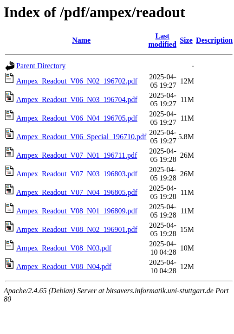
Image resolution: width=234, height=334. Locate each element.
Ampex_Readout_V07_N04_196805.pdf (76, 192)
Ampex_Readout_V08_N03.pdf (63, 248)
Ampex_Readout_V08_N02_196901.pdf (76, 229)
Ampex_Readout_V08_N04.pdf (63, 266)
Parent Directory (40, 66)
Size (186, 40)
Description (214, 40)
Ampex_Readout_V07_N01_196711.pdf (76, 155)
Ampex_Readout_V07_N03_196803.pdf (76, 174)
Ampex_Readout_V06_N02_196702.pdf (76, 81)
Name (81, 40)
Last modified (162, 40)
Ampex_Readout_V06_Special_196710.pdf (81, 137)
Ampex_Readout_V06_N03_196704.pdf (76, 99)
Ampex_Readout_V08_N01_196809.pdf (76, 211)
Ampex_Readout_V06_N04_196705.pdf (76, 118)
